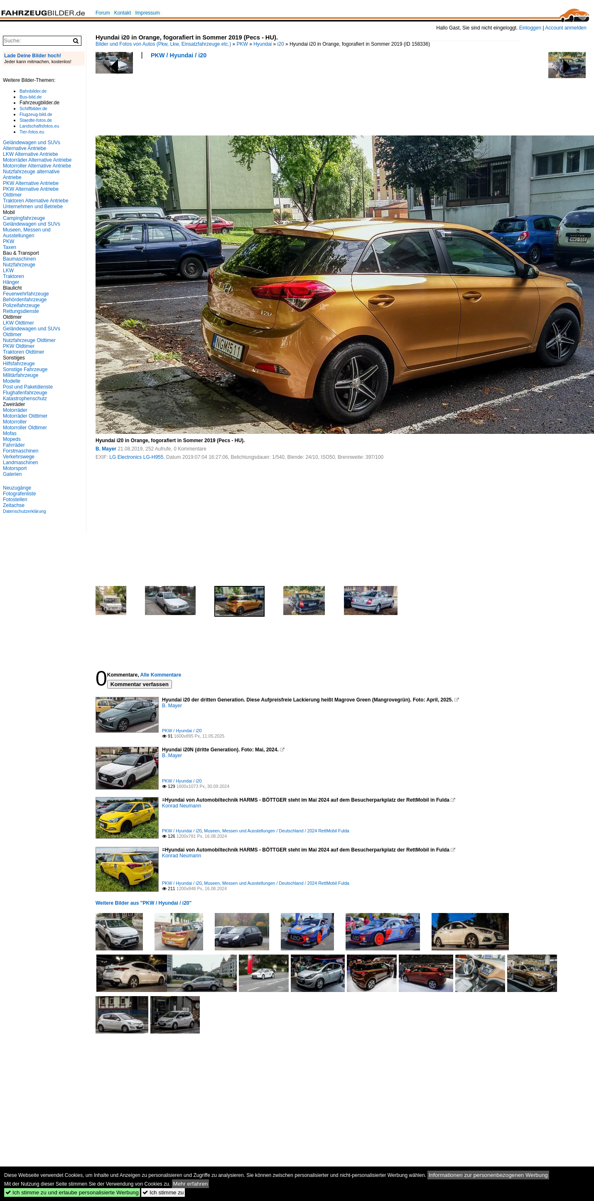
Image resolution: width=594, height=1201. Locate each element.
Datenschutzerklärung (24, 511)
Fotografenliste (19, 494)
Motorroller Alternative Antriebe (37, 166)
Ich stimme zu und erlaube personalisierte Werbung (72, 1192)
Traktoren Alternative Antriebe (36, 201)
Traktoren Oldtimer (23, 352)
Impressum (147, 13)
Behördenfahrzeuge (25, 300)
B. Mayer (106, 449)
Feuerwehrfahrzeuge (26, 294)
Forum (103, 13)
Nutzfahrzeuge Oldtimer (29, 340)
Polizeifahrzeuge (21, 305)
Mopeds (12, 439)
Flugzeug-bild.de (36, 114)
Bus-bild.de (31, 96)
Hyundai (262, 44)
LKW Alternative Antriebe (30, 154)
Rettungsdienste (21, 311)
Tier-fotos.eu (32, 131)
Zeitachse (14, 505)
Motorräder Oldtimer (25, 416)
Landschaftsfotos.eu (39, 125)
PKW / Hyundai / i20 (178, 55)
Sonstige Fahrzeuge (25, 369)
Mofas (10, 433)
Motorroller (15, 422)
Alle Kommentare (160, 675)
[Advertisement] (247, 99)
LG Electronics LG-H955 (136, 457)
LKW (8, 270)
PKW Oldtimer (18, 346)
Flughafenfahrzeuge (25, 393)
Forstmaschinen (20, 451)
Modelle (11, 381)
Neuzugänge (17, 488)
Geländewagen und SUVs (31, 224)
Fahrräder (14, 445)
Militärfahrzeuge (20, 375)
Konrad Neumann (181, 806)
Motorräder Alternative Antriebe (37, 160)
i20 (280, 44)
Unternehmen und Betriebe (33, 206)
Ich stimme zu (163, 1192)
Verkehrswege (18, 457)
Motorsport (15, 468)
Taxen (9, 247)
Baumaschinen (19, 259)
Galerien (12, 474)
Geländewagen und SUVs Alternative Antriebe (31, 145)
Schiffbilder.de (33, 108)
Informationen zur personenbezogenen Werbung (488, 1175)
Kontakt (122, 13)
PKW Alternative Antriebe (31, 183)
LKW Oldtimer (18, 323)
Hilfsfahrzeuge (19, 364)
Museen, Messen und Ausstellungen (27, 233)
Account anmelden (565, 28)
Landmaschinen (20, 462)
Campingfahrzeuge (24, 218)
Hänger (11, 282)
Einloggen (530, 28)
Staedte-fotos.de (36, 120)
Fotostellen (15, 499)
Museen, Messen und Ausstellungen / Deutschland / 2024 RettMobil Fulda (276, 830)
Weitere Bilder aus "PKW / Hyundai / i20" (143, 903)
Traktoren (13, 276)
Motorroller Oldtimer (25, 428)
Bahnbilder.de (33, 91)
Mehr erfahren (190, 1184)
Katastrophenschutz (25, 398)
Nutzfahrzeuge (19, 265)
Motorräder (15, 410)
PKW (242, 44)
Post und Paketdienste (28, 387)
